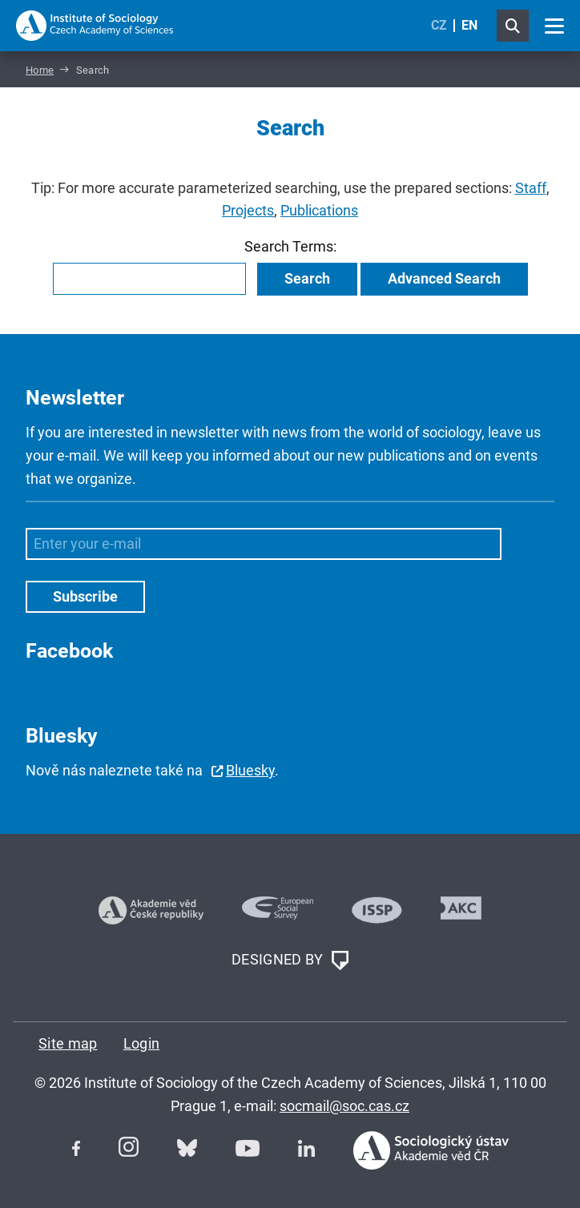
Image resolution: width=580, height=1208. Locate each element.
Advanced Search (444, 278)
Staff (530, 187)
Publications (319, 210)
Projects (248, 210)
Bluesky (250, 770)
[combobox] (149, 279)
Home (40, 70)
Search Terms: (290, 246)
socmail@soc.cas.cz (344, 1105)
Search (307, 278)
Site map (68, 1043)
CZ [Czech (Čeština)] (439, 25)
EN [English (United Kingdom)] (469, 25)
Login (141, 1043)
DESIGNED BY (290, 960)
